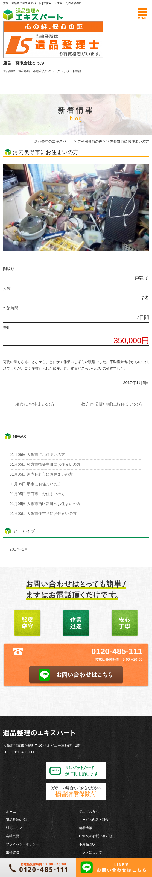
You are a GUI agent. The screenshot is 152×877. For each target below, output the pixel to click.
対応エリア (14, 828)
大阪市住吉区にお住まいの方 (43, 513)
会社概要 (12, 836)
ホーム (11, 812)
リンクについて (90, 852)
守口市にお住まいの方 (37, 494)
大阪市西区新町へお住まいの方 (45, 503)
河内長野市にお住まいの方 (41, 474)
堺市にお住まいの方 (32, 404)
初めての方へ (89, 812)
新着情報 (85, 828)
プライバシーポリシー (22, 844)
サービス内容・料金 (94, 820)
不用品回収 (87, 844)
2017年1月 (19, 549)
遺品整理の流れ (17, 820)
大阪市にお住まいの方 (37, 454)
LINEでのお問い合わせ (96, 836)
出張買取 (12, 852)
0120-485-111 (116, 651)
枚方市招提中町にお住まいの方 (45, 464)
